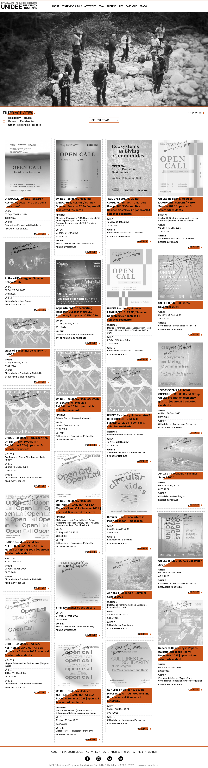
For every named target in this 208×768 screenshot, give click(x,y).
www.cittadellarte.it (149, 765)
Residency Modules (17, 117)
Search (144, 6)
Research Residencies (18, 121)
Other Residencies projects (22, 124)
